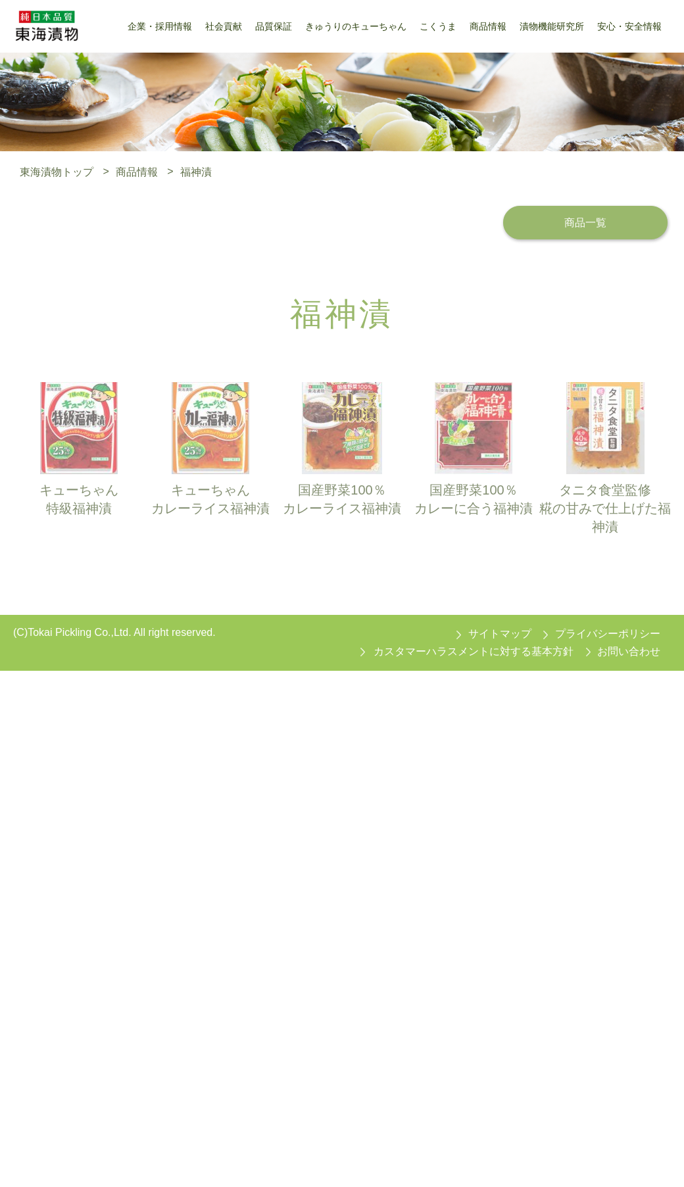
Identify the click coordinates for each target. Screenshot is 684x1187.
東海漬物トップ (56, 171)
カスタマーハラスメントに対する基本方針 (474, 651)
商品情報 (137, 171)
